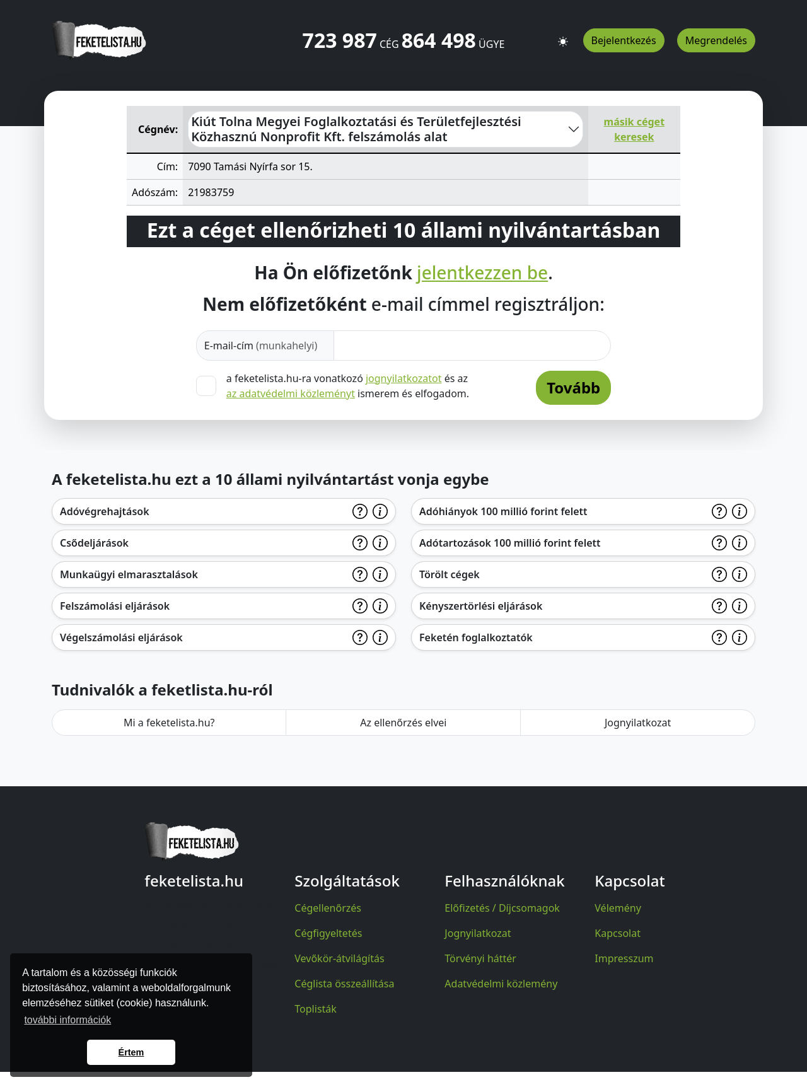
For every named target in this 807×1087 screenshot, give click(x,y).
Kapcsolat (618, 933)
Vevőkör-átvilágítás (339, 958)
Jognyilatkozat (638, 723)
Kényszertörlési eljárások (480, 606)
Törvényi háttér (480, 958)
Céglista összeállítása (344, 984)
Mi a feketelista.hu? (169, 723)
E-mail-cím (261, 345)
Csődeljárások (94, 543)
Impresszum (624, 958)
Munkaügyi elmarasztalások (129, 574)
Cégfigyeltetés (328, 933)
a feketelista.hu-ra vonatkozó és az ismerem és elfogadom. (347, 386)
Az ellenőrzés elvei (403, 723)
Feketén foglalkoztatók (476, 637)
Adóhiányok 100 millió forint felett (503, 511)
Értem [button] (131, 1052)
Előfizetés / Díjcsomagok (502, 908)
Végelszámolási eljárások (121, 637)
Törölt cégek (449, 574)
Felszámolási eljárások (115, 606)
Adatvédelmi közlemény (500, 984)
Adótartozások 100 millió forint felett (510, 543)
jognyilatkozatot (404, 378)
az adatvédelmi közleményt (290, 393)
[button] (563, 36)
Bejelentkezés (623, 40)
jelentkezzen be (482, 273)
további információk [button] (67, 1019)
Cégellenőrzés (327, 908)
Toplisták (315, 1009)
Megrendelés (716, 40)
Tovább (573, 387)
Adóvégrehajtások (104, 511)
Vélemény (618, 908)
